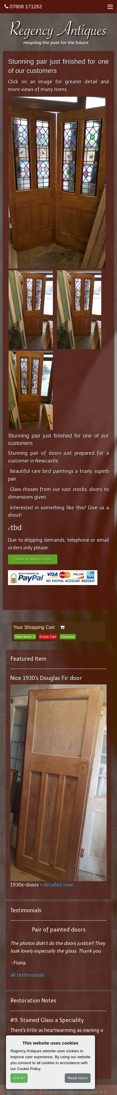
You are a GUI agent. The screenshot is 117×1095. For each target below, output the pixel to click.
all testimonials (27, 975)
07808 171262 (23, 6)
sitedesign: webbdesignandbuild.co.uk (73, 1092)
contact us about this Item (32, 559)
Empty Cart (47, 636)
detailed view (58, 885)
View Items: (25, 636)
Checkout (68, 636)
